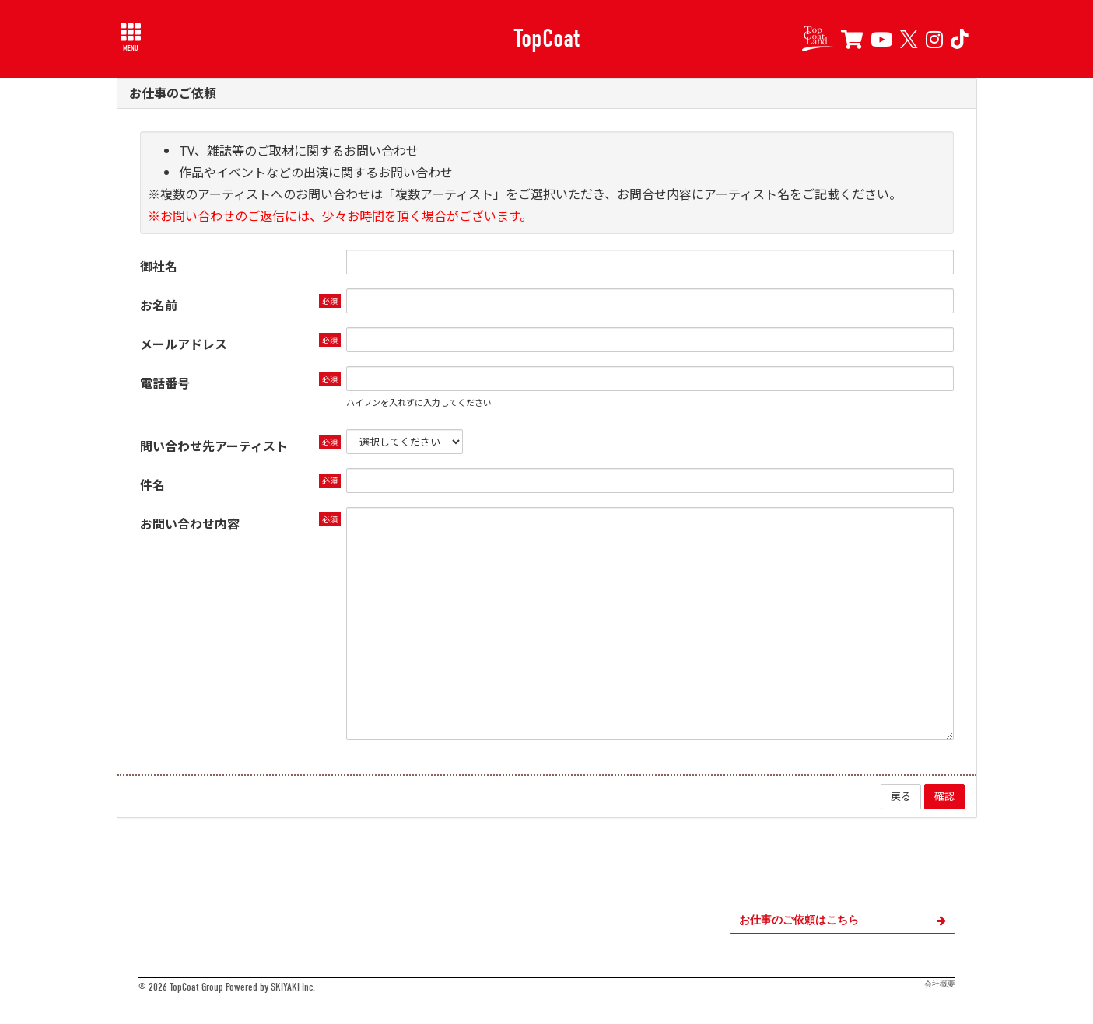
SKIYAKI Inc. (293, 987)
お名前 (158, 304)
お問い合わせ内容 (190, 523)
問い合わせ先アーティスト (214, 445)
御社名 (158, 266)
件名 (152, 484)
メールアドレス (183, 343)
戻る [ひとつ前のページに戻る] (901, 795)
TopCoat (546, 38)
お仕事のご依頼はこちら (842, 920)
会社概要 (939, 984)
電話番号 (165, 382)
